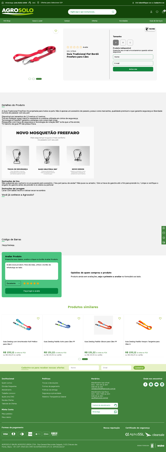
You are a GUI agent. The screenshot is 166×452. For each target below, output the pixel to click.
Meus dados (6, 417)
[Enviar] (113, 12)
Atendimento (7, 390)
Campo (67, 21)
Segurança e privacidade (51, 393)
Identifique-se (145, 3)
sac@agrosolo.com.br (99, 398)
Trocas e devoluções (50, 383)
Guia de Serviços (156, 21)
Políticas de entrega (49, 390)
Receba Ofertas (8, 400)
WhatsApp (104, 411)
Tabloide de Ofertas (9, 404)
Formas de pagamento (51, 386)
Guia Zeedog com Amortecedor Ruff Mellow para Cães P (20, 343)
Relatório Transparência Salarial (54, 397)
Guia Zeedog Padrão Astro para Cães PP (59, 342)
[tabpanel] (35, 54)
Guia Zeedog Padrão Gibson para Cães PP (100, 342)
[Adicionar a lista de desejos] (56, 31)
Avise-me (133, 69)
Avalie (85, 47)
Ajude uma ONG (8, 397)
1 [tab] (29, 79)
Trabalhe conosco (8, 393)
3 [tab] (40, 79)
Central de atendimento (104, 405)
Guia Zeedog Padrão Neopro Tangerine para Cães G (142, 343)
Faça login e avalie (32, 291)
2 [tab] (35, 79)
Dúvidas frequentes (9, 386)
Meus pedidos (7, 414)
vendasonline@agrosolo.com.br (103, 389)
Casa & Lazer (37, 21)
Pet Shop (6, 21)
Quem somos (7, 383)
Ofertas (94, 21)
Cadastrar (139, 368)
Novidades (123, 21)
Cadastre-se (159, 3)
